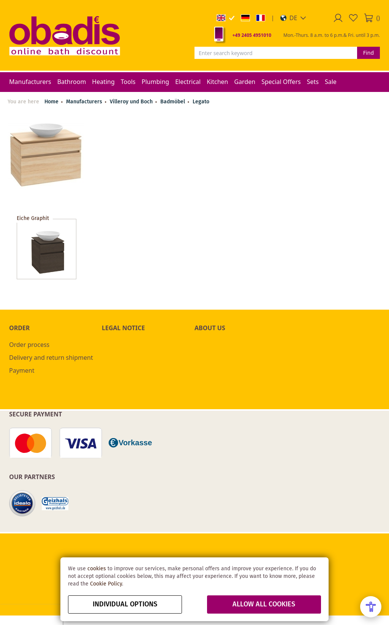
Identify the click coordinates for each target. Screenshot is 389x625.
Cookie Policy (106, 584)
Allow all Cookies (263, 604)
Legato (201, 102)
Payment (21, 370)
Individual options (125, 604)
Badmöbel (173, 102)
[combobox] (275, 53)
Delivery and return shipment (51, 357)
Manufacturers (85, 102)
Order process (29, 344)
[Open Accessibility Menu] (370, 606)
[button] (293, 17)
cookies (96, 569)
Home (51, 102)
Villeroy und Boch (132, 102)
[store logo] (64, 35)
